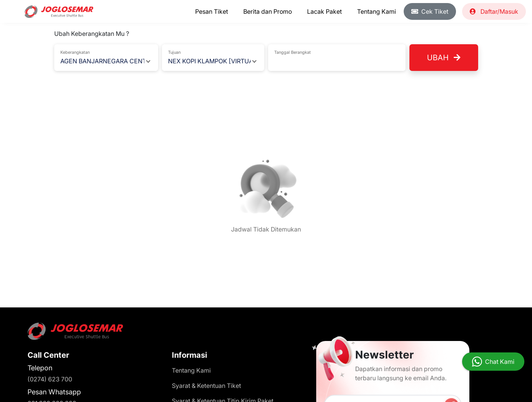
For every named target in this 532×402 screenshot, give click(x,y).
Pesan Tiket (211, 11)
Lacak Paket (324, 11)
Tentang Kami (376, 11)
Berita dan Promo (267, 11)
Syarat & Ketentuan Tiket (206, 385)
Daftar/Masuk (494, 11)
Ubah (444, 57)
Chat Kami (499, 361)
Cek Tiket (429, 11)
